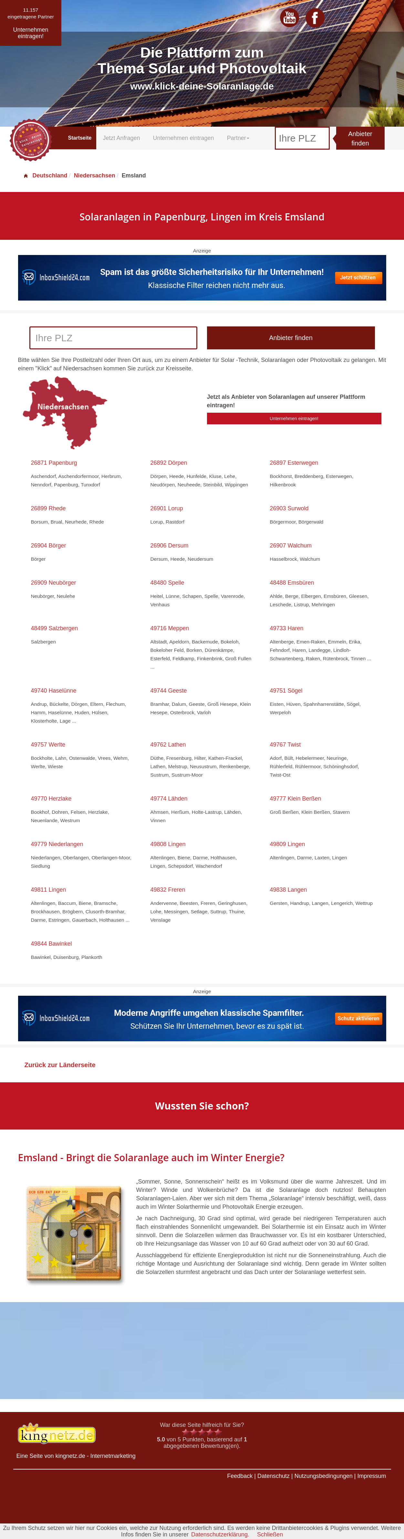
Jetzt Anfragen (121, 138)
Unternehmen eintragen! (294, 418)
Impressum (371, 1476)
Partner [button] (238, 138)
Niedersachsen (94, 175)
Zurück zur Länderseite (60, 1064)
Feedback (240, 1476)
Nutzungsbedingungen (324, 1476)
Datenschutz (273, 1476)
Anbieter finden (360, 138)
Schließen (270, 1534)
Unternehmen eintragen (183, 138)
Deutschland (45, 175)
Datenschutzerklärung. (220, 1534)
